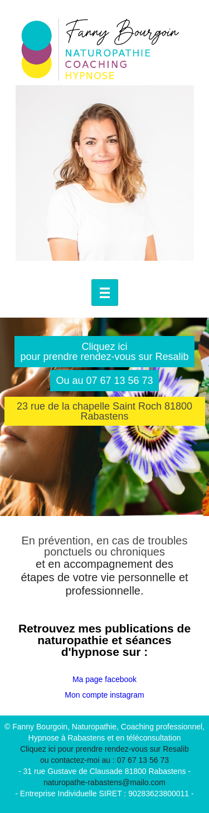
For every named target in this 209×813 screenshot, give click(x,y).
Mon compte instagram (104, 694)
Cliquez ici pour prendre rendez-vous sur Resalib (104, 351)
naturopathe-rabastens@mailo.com (104, 782)
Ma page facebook (104, 679)
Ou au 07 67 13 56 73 (104, 380)
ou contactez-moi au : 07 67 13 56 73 (104, 760)
